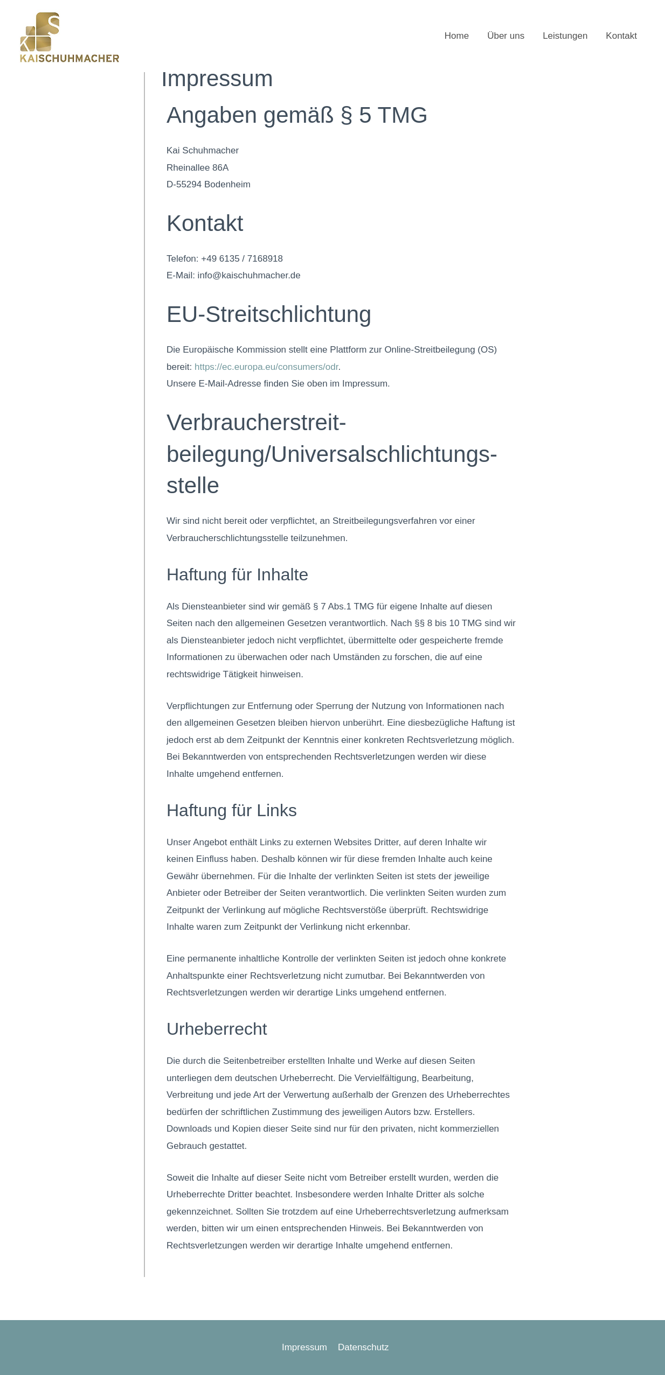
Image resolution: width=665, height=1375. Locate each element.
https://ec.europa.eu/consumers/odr (266, 367)
